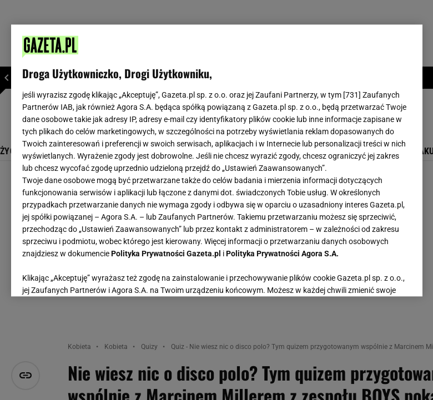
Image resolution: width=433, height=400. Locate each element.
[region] (216, 160)
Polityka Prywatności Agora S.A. (282, 253)
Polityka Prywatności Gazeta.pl (166, 253)
